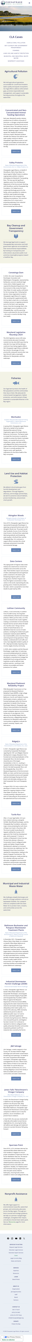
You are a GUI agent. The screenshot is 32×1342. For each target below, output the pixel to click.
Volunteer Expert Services (16, 1252)
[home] (11, 3)
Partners (16, 1300)
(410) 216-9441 (16, 1312)
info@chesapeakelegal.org (16, 1318)
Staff (16, 1294)
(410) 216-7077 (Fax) (16, 1315)
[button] (29, 3)
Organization (16, 1289)
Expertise (16, 1270)
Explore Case (16, 151)
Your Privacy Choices (14, 1337)
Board (16, 1297)
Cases (16, 1255)
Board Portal (16, 1279)
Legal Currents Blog (16, 1258)
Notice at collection (8, 1340)
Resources (12, 1222)
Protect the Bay (16, 1324)
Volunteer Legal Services (16, 1250)
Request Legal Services (16, 1247)
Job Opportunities (16, 1292)
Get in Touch (16, 1309)
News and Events (16, 1261)
